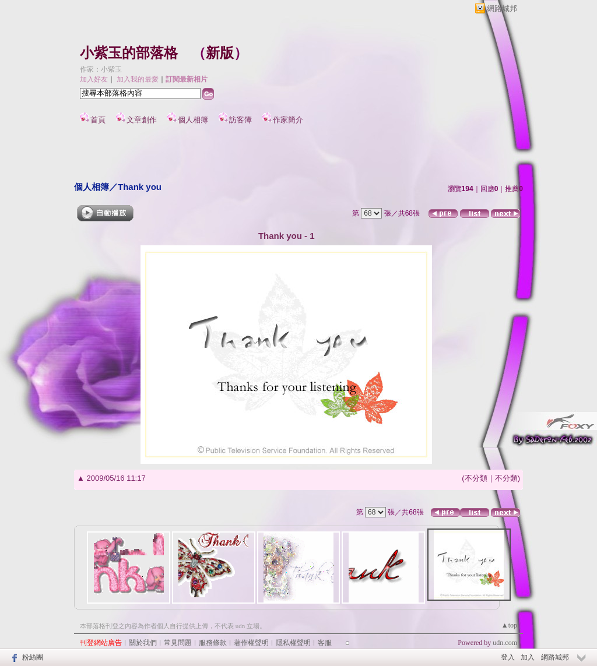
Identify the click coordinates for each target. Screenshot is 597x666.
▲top (509, 625)
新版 (220, 53)
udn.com (505, 643)
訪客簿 (240, 119)
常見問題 (178, 643)
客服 (325, 643)
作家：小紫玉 (101, 69)
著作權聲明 (251, 643)
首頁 (98, 119)
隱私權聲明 (293, 643)
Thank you (139, 187)
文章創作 (142, 119)
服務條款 (213, 643)
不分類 (476, 478)
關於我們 (143, 643)
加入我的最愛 (138, 79)
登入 (508, 657)
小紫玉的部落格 (129, 53)
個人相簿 (193, 119)
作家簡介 (288, 119)
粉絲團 (32, 657)
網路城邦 (502, 8)
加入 (528, 657)
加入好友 (94, 79)
